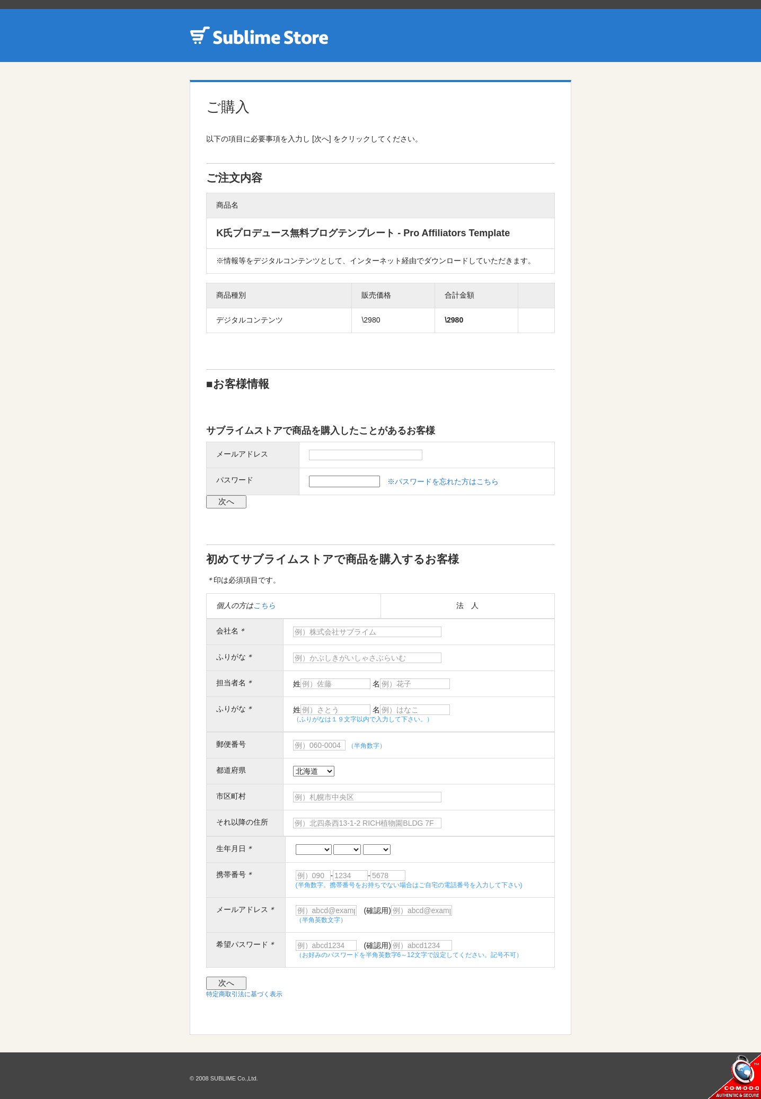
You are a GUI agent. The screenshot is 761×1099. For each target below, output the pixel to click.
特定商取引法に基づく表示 (244, 994)
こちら (264, 605)
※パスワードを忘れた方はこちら (443, 481)
